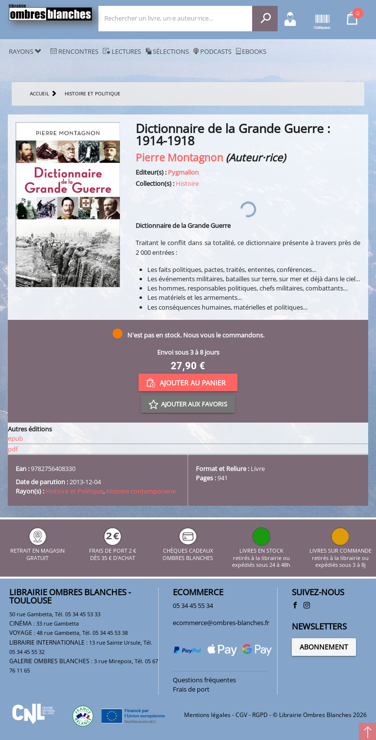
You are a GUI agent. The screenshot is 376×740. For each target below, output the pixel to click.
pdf (13, 449)
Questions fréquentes (204, 679)
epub (15, 438)
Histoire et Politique (74, 491)
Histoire (187, 183)
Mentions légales (207, 715)
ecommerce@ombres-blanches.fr (221, 622)
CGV (241, 715)
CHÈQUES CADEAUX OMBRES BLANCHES (188, 550)
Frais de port (191, 689)
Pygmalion (183, 172)
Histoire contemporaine (141, 491)
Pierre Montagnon (179, 157)
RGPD (260, 715)
